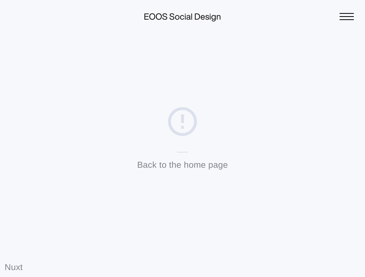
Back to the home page (182, 165)
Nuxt (14, 267)
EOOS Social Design (182, 16)
